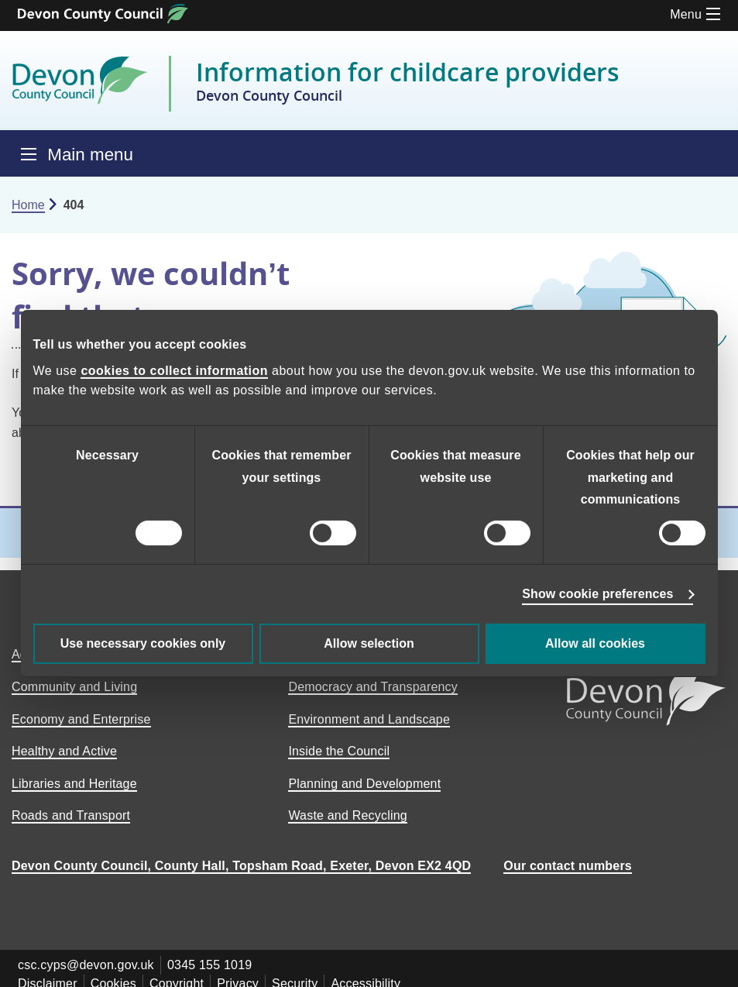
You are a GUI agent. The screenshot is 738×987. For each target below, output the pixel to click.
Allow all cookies (595, 643)
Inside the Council (339, 751)
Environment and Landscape (369, 719)
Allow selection (369, 643)
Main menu (90, 154)
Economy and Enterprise (81, 719)
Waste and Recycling (347, 815)
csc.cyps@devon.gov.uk (86, 965)
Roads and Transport (71, 815)
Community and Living (74, 686)
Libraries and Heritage (74, 783)
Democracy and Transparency (373, 686)
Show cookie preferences (597, 593)
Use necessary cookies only (142, 643)
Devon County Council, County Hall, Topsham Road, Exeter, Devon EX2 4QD (241, 865)
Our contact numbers (567, 865)
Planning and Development (364, 783)
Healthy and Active (64, 751)
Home (28, 205)
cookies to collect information (174, 370)
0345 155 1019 (209, 965)
